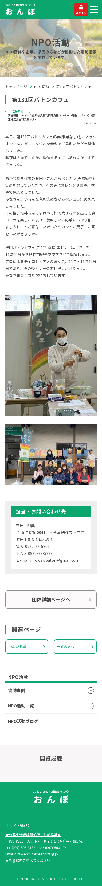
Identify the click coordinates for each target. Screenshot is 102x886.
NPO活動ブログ (23, 721)
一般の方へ (65, 646)
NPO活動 (41, 86)
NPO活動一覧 (21, 705)
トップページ (16, 86)
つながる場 (17, 646)
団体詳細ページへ (51, 599)
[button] (94, 9)
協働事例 (16, 690)
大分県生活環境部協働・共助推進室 (33, 834)
